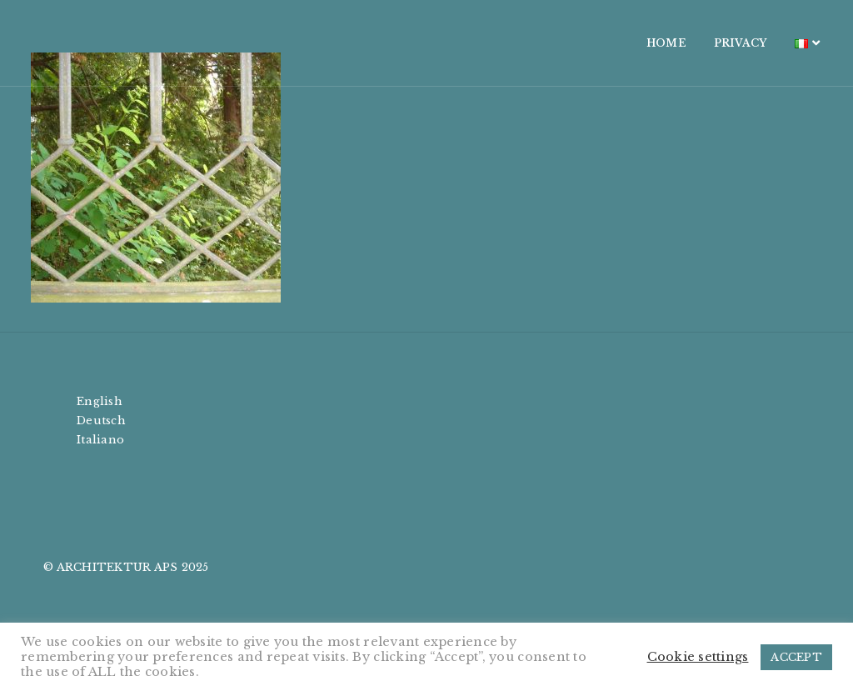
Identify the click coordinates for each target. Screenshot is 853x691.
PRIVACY (718, 43)
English (99, 401)
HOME (644, 43)
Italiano (100, 440)
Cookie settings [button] (698, 656)
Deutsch (101, 420)
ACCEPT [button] (796, 657)
